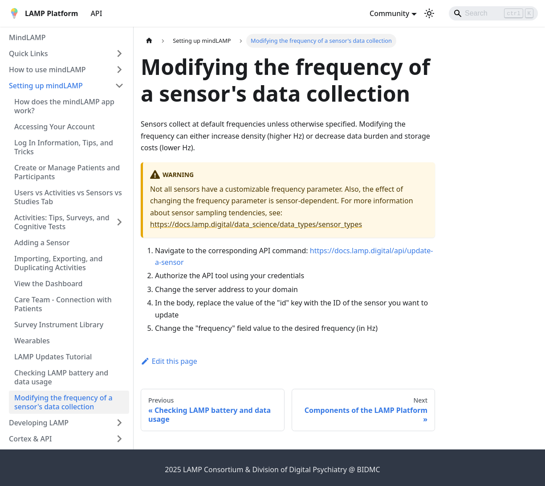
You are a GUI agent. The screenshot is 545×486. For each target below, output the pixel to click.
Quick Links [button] (28, 53)
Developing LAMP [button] (39, 423)
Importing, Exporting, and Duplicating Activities (58, 263)
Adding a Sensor (41, 242)
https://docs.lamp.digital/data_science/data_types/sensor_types (256, 224)
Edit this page (169, 361)
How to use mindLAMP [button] (47, 69)
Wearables (32, 341)
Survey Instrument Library (58, 324)
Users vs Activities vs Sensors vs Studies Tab (68, 197)
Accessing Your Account (54, 127)
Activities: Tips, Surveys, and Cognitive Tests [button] (62, 222)
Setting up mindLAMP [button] (46, 86)
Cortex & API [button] (30, 439)
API (96, 13)
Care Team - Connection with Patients (63, 304)
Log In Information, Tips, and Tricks (63, 147)
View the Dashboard (48, 283)
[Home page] (149, 41)
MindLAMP (27, 37)
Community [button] (389, 13)
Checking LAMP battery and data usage (61, 377)
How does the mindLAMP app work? (64, 106)
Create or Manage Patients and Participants (67, 172)
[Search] (493, 13)
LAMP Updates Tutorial (53, 357)
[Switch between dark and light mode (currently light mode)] (429, 13)
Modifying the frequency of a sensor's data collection (63, 402)
